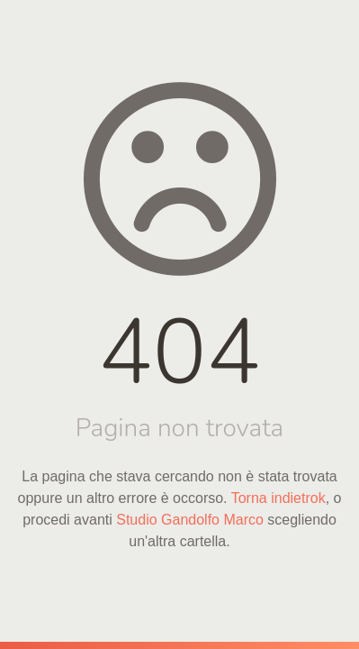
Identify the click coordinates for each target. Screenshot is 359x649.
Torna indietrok (278, 498)
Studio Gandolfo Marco (190, 519)
